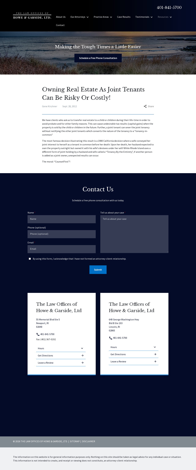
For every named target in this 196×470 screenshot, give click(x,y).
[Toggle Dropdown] (88, 17)
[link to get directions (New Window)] (61, 323)
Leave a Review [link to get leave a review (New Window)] (61, 362)
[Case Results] (123, 17)
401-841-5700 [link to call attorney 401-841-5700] (45, 334)
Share (149, 106)
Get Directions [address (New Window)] (61, 355)
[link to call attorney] (168, 7)
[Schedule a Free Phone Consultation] (98, 58)
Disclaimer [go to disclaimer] (88, 441)
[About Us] (61, 17)
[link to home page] (32, 15)
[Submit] (98, 269)
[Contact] (60, 25)
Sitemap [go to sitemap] (75, 441)
